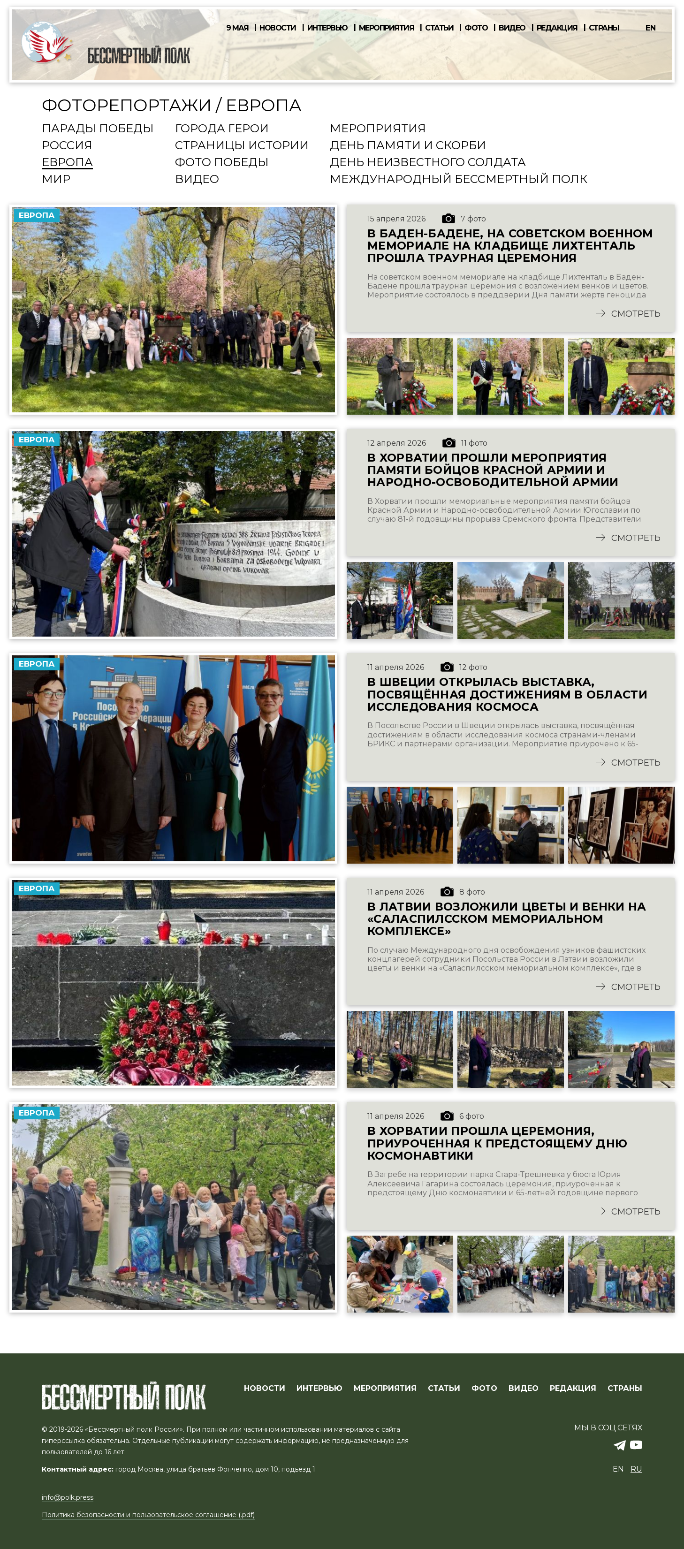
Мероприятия (386, 28)
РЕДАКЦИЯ (573, 1389)
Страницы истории (242, 146)
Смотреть (636, 317)
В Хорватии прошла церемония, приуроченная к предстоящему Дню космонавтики (499, 1157)
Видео (512, 28)
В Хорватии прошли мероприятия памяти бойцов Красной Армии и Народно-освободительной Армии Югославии (494, 474)
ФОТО (484, 1389)
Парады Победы (98, 129)
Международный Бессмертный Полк (458, 180)
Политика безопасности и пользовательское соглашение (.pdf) (148, 1515)
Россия (67, 146)
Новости (277, 28)
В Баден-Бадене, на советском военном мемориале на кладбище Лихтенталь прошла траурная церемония (510, 246)
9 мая (237, 28)
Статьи (439, 28)
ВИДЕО (524, 1389)
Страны (604, 28)
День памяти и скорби (408, 146)
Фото (475, 28)
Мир (56, 180)
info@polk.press (67, 1498)
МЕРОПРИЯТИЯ (385, 1389)
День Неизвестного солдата (428, 163)
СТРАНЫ (625, 1389)
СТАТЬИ (444, 1389)
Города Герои (222, 129)
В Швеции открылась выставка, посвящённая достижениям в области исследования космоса (508, 701)
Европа (67, 163)
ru (636, 1469)
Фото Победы (222, 163)
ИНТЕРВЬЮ (319, 1389)
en (651, 27)
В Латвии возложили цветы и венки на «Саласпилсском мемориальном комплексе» (508, 929)
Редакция (557, 28)
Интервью (327, 28)
